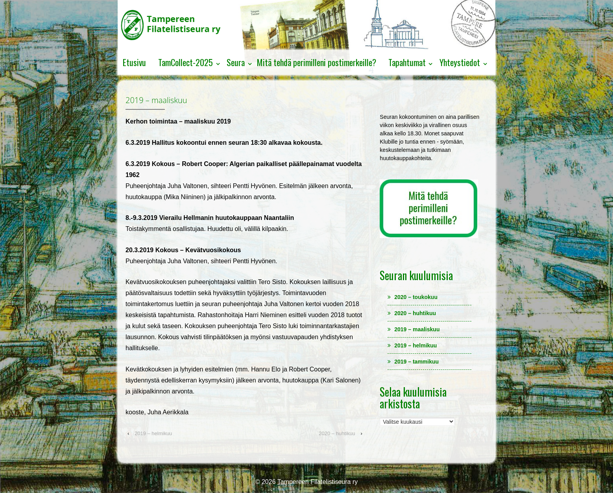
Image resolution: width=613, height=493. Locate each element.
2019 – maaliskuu (416, 329)
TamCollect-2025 (185, 62)
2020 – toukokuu (416, 297)
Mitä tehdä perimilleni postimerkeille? (316, 62)
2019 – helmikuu (153, 433)
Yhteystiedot (459, 62)
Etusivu (134, 62)
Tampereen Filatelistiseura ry (317, 481)
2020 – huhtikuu (337, 433)
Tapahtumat (407, 62)
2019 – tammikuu (416, 361)
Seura (236, 62)
